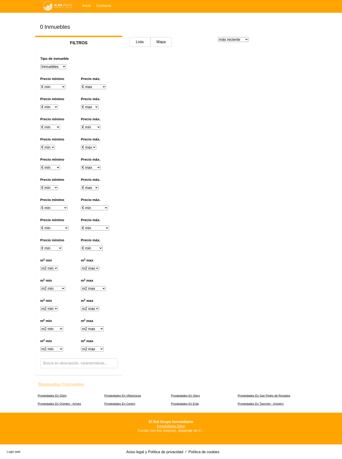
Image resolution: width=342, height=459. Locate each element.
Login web (13, 451)
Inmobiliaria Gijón (171, 426)
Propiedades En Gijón (52, 395)
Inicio (86, 6)
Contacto (103, 6)
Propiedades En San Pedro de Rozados (264, 395)
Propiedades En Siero (185, 395)
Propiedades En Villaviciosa (122, 395)
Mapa (161, 42)
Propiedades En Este (185, 403)
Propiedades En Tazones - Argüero (261, 403)
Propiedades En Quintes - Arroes (59, 403)
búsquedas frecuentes (61, 384)
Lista (140, 42)
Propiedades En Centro (119, 403)
